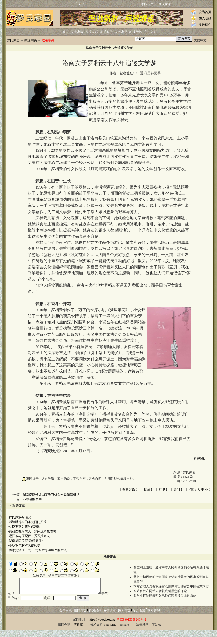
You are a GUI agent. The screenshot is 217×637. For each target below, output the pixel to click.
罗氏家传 (106, 32)
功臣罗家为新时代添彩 (24, 526)
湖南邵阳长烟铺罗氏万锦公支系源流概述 (51, 495)
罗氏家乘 (165, 4)
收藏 (147, 489)
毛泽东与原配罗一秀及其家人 (29, 536)
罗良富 (78, 632)
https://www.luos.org (102, 626)
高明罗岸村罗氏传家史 (24, 545)
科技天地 (135, 32)
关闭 (176, 489)
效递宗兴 (30, 40)
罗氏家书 (121, 32)
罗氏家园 (13, 40)
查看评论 (128, 489)
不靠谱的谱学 (32, 499)
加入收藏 (205, 18)
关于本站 (65, 617)
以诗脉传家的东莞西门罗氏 (28, 522)
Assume (111, 632)
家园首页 (147, 4)
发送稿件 (205, 24)
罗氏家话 (91, 32)
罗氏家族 (77, 32)
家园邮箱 (95, 617)
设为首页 (205, 12)
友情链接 (109, 617)
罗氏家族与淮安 (20, 517)
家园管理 (153, 617)
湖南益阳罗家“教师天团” (26, 541)
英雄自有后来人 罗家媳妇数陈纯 (32, 531)
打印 (162, 489)
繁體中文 (200, 40)
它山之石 (150, 32)
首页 (65, 32)
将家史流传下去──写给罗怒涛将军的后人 (38, 550)
